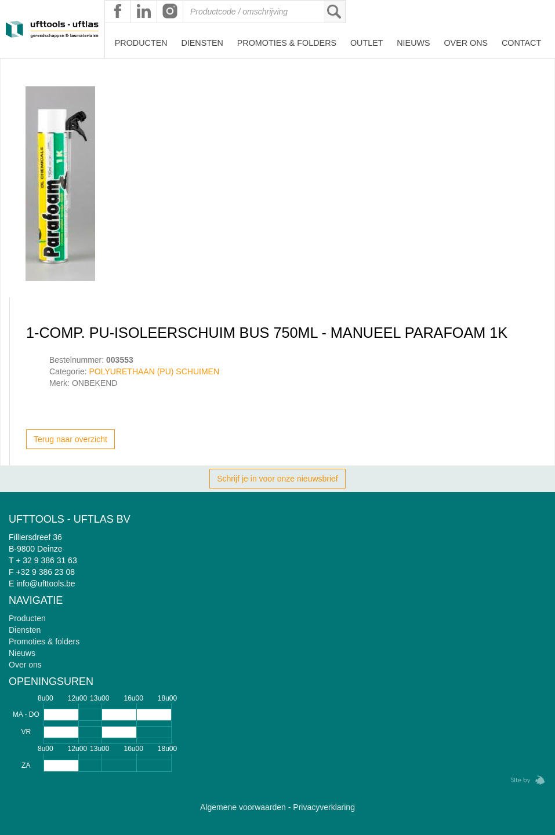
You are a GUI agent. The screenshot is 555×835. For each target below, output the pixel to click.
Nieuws (413, 43)
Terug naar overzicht (70, 439)
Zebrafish (524, 780)
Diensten (202, 43)
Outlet (366, 43)
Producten (141, 43)
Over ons (466, 43)
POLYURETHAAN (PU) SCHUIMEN (154, 371)
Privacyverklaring (324, 807)
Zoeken (334, 12)
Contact (521, 43)
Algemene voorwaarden (243, 807)
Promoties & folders (44, 641)
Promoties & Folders (286, 43)
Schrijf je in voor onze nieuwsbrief (277, 478)
